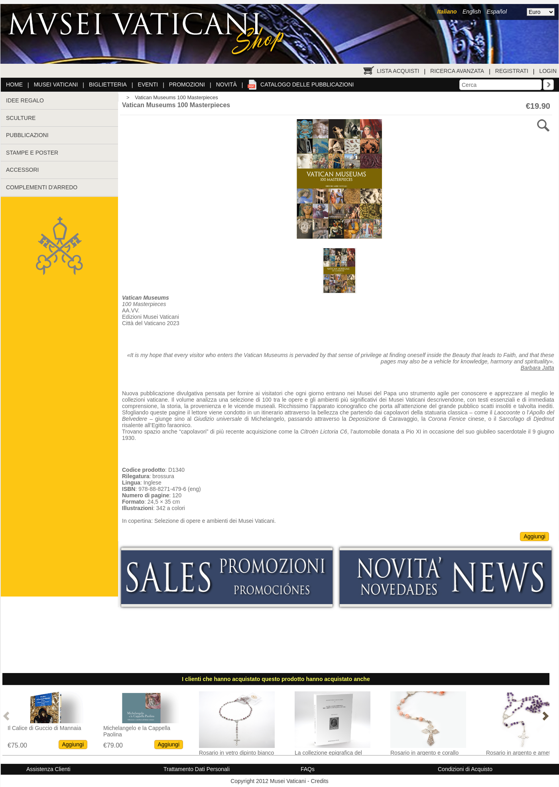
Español (496, 11)
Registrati (511, 71)
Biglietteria (108, 84)
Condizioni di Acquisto (465, 769)
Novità (226, 84)
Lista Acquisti (398, 71)
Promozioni (187, 84)
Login (548, 71)
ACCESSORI (22, 170)
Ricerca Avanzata (457, 71)
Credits (319, 781)
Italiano (447, 11)
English (472, 11)
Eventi (148, 84)
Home (14, 84)
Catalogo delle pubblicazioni (307, 84)
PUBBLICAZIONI (27, 135)
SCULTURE (20, 118)
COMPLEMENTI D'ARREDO (41, 187)
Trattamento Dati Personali (196, 769)
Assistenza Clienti (48, 769)
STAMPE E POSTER (32, 152)
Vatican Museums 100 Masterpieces (176, 97)
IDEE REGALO (25, 100)
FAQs (308, 769)
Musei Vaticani (56, 84)
